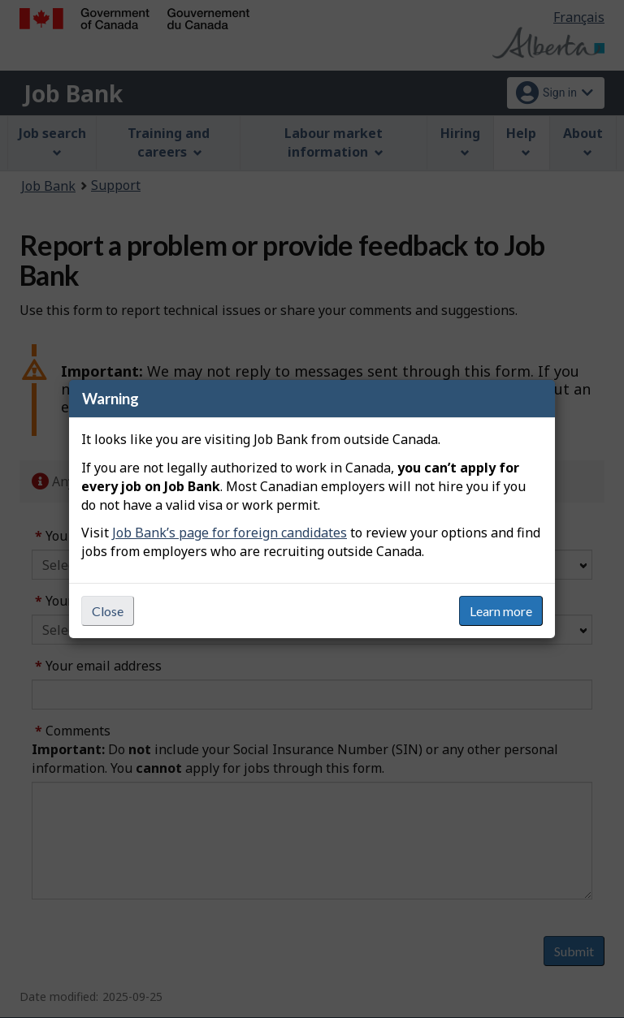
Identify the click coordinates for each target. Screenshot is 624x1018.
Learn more (501, 611)
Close (108, 611)
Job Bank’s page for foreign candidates (229, 532)
